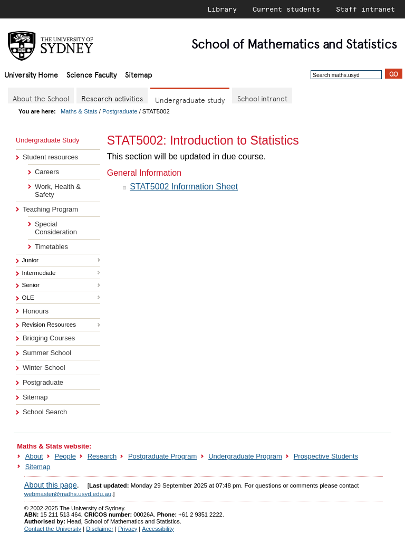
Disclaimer (99, 529)
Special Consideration (56, 228)
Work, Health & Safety (58, 190)
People (65, 456)
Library (222, 9)
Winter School (44, 367)
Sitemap (138, 74)
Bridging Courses (49, 338)
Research (102, 456)
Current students (286, 9)
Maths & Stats (79, 111)
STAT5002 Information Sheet (184, 186)
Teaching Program (50, 209)
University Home (31, 74)
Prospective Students (326, 456)
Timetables (51, 247)
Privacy (127, 529)
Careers (47, 172)
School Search (45, 412)
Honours (36, 311)
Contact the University (52, 529)
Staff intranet (365, 9)
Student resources (50, 157)
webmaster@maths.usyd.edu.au (67, 494)
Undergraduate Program (245, 456)
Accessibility (157, 529)
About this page (50, 485)
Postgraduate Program (162, 456)
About (34, 456)
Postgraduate (120, 111)
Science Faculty (91, 74)
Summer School (47, 353)
